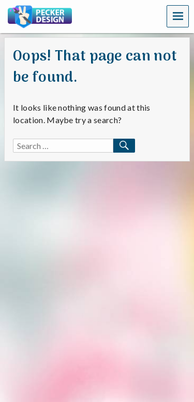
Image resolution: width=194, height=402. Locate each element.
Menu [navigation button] (178, 16)
